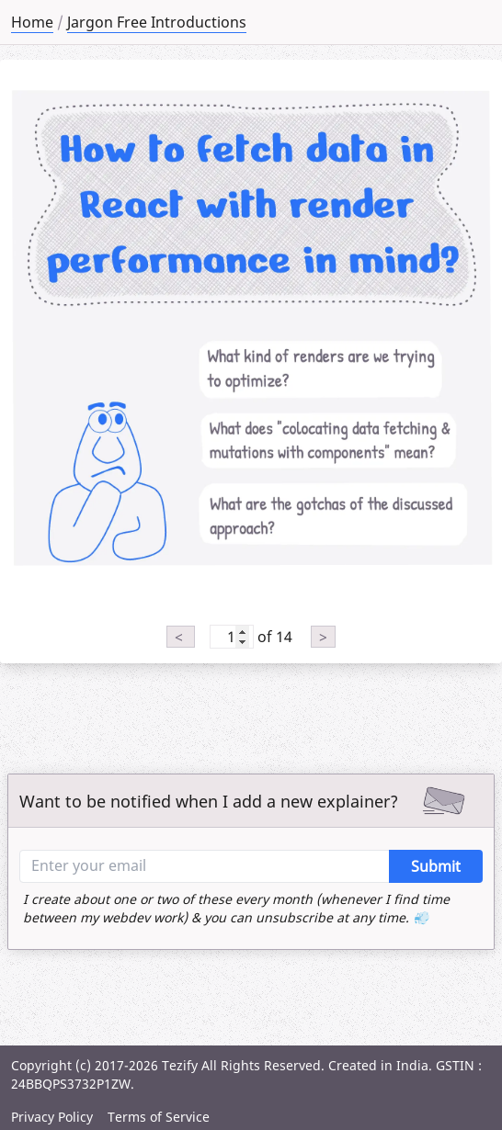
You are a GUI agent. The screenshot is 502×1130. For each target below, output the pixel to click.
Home (32, 22)
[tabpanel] (251, 324)
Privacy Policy (52, 1116)
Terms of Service (159, 1116)
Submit (436, 866)
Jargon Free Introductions (156, 22)
